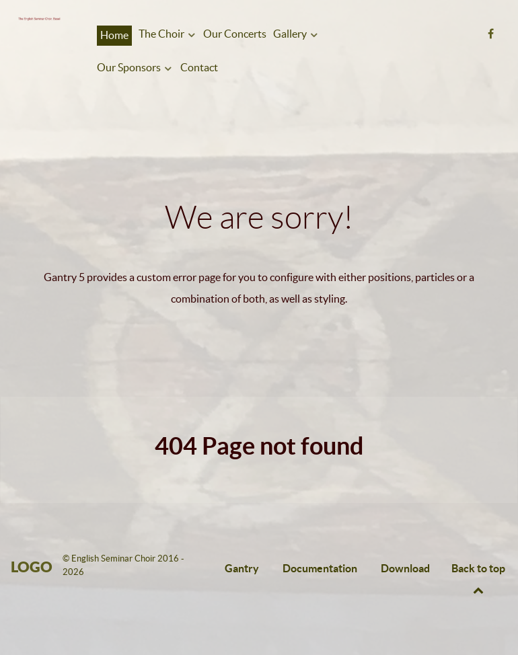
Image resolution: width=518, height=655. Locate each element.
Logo (31, 566)
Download (405, 568)
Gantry (242, 568)
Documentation (320, 568)
